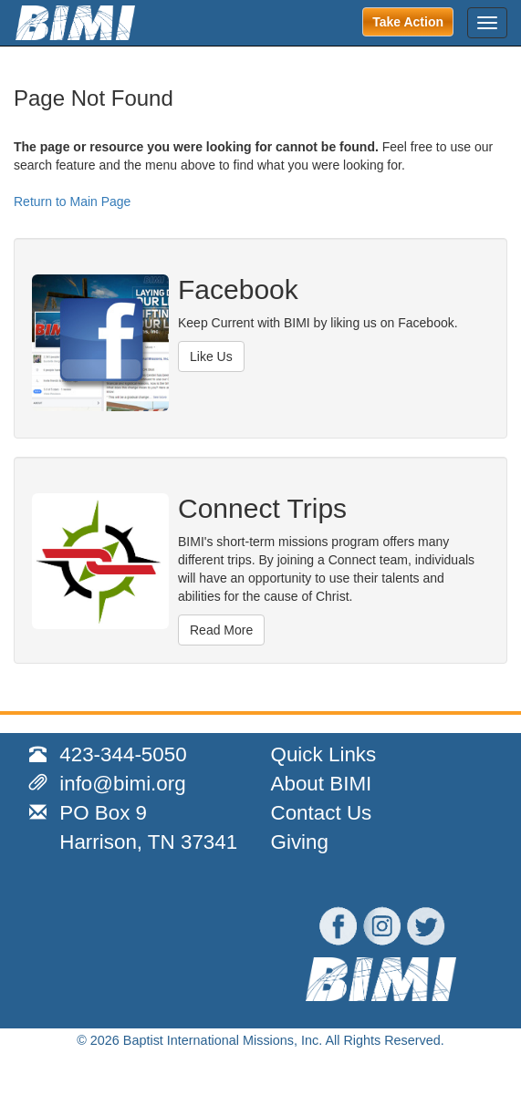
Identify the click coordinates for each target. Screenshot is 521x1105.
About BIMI (321, 783)
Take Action (407, 22)
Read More (221, 630)
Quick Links (324, 754)
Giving (299, 842)
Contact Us (321, 812)
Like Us (211, 356)
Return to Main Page (72, 201)
